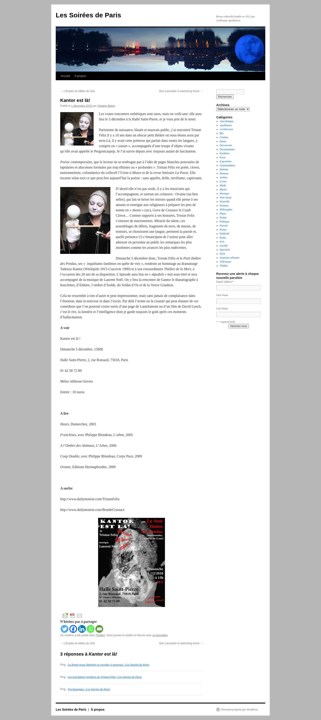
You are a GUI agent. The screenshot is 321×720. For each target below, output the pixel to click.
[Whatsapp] (91, 629)
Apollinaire (226, 125)
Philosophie (226, 209)
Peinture (224, 205)
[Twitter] (64, 629)
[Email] (99, 629)
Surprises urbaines (229, 257)
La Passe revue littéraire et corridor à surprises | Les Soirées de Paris (108, 664)
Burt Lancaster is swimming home (181, 91)
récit (222, 241)
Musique (224, 193)
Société (224, 245)
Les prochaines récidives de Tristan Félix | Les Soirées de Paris (105, 677)
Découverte (226, 145)
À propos (80, 76)
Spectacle (225, 249)
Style (222, 253)
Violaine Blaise (106, 105)
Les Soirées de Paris (88, 15)
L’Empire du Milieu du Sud (77, 91)
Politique (224, 221)
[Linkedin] (82, 629)
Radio (223, 237)
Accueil (65, 76)
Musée (223, 189)
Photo (223, 213)
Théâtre (100, 635)
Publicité (224, 233)
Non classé (225, 197)
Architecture (226, 129)
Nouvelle (225, 201)
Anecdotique (226, 121)
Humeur (224, 173)
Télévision (225, 261)
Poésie (223, 217)
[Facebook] (73, 629)
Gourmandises (227, 165)
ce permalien (160, 635)
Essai (222, 157)
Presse (223, 229)
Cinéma (224, 137)
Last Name (222, 308)
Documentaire (227, 149)
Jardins (223, 177)
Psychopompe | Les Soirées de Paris (89, 689)
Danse (223, 141)
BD (222, 133)
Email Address (224, 281)
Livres (223, 181)
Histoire (224, 169)
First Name (222, 295)
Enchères (225, 153)
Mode (223, 185)
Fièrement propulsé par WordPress (239, 709)
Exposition (225, 161)
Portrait (224, 225)
